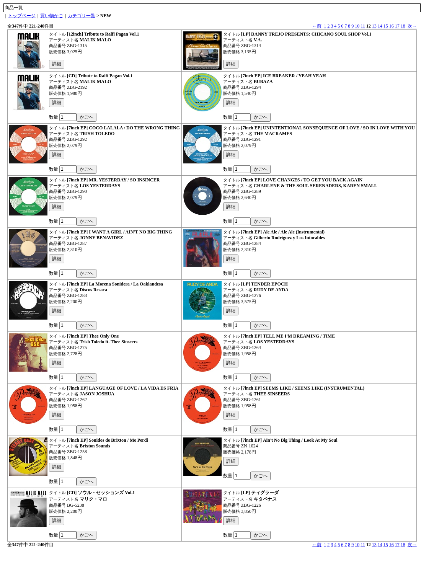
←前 (316, 26)
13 (374, 26)
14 (380, 26)
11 (363, 26)
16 (391, 26)
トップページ (22, 15)
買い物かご (51, 15)
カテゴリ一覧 (81, 15)
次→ (412, 26)
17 (397, 26)
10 (357, 26)
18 (403, 26)
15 (385, 26)
